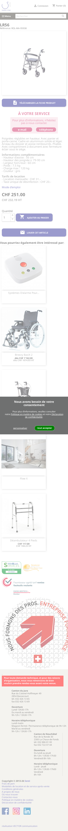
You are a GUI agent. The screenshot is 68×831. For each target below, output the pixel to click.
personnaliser (20, 428)
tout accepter (44, 427)
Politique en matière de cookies (26, 414)
